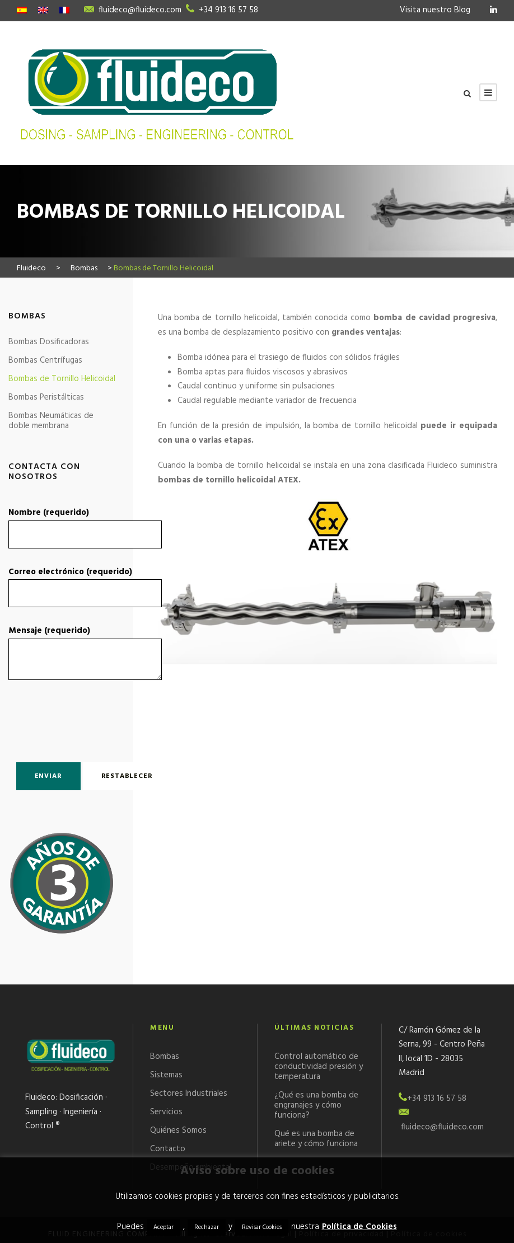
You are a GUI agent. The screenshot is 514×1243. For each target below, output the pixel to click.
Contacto (167, 1149)
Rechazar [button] (206, 1227)
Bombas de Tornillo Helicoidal (61, 379)
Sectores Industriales (188, 1093)
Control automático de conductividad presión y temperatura (318, 1066)
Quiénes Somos (178, 1130)
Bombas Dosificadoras (48, 342)
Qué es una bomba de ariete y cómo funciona (316, 1139)
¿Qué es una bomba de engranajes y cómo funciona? (316, 1105)
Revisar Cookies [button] (262, 1227)
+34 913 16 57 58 (228, 10)
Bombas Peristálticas (46, 397)
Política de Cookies (359, 1226)
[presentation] (73, 718)
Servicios (166, 1112)
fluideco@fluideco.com (140, 10)
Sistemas (166, 1075)
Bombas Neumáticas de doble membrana (51, 421)
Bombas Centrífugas (45, 360)
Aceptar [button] (163, 1227)
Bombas (164, 1056)
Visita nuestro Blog (435, 10)
